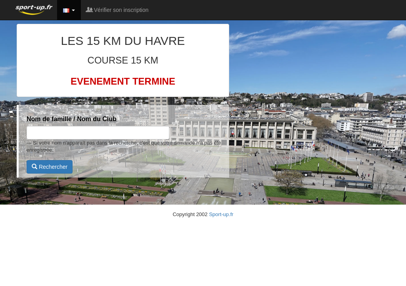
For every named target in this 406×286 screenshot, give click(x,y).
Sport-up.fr (221, 214)
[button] (69, 10)
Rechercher (49, 167)
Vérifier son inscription (118, 10)
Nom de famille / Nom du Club (72, 119)
